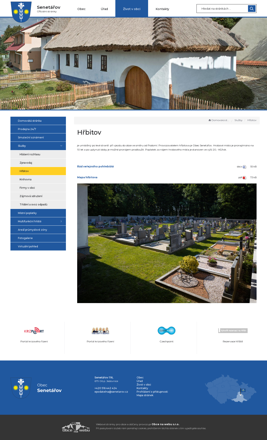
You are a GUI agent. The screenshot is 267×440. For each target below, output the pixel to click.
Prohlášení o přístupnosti (152, 391)
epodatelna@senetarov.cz (111, 391)
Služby (238, 120)
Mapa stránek (145, 395)
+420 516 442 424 (105, 388)
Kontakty (162, 9)
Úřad (104, 9)
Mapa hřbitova (87, 177)
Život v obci (131, 9)
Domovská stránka (219, 120)
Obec (81, 9)
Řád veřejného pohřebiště (95, 166)
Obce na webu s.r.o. (165, 424)
